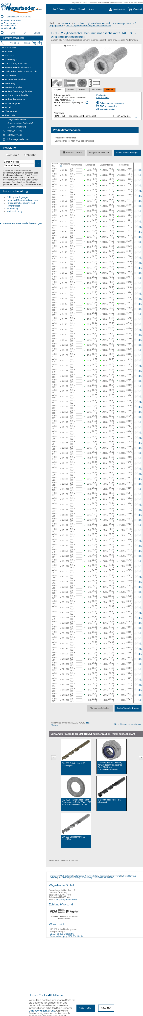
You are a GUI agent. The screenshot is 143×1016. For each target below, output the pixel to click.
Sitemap (53, 878)
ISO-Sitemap (75, 878)
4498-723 (54, 484)
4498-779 (54, 628)
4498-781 (54, 633)
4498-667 (54, 340)
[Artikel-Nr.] (14, 43)
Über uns (133, 3)
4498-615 (54, 206)
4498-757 (54, 571)
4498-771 (54, 607)
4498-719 (54, 473)
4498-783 (54, 638)
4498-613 (54, 201)
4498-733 (54, 509)
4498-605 (54, 180)
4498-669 (54, 345)
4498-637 (54, 262)
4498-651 (54, 298)
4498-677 (54, 365)
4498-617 (54, 211)
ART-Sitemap (87, 878)
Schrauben (78, 23)
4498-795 (54, 669)
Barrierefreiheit (115, 876)
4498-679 (54, 370)
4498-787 (54, 648)
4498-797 (54, 674)
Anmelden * (13, 155)
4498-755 (54, 566)
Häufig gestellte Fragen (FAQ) (21, 203)
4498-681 (54, 376)
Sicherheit (93, 3)
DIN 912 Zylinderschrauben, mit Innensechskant (88, 26)
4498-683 (54, 381)
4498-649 (54, 293)
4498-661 (54, 324)
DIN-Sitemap (63, 878)
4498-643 (54, 278)
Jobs (126, 3)
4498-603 (54, 175)
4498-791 (54, 659)
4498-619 (54, 216)
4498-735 (54, 514)
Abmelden (31, 155)
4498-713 (54, 458)
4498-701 (54, 427)
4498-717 (54, 468)
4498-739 (54, 525)
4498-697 (54, 417)
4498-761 (54, 581)
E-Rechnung (13, 209)
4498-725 (54, 489)
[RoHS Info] (72, 100)
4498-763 (54, 587)
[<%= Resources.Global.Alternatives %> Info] (136, 116)
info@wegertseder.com (66, 899)
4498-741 (54, 530)
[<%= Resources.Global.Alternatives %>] (92, 116)
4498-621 (54, 221)
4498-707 (54, 442)
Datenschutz (103, 3)
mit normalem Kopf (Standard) (121, 23)
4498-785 (54, 643)
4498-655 (54, 309)
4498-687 (54, 391)
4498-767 (54, 597)
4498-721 (54, 478)
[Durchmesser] (25, 33)
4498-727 (54, 494)
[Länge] (37, 33)
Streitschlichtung (15, 211)
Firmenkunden (13, 206)
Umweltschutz (116, 3)
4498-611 (54, 195)
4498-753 (54, 561)
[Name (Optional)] (19, 165)
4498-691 (54, 401)
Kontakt (110, 878)
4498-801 (54, 684)
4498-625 (54, 231)
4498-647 (54, 288)
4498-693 (54, 406)
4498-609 (54, 190)
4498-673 (54, 355)
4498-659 (54, 319)
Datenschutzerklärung (42, 1010)
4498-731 (54, 504)
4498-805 (54, 695)
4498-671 (54, 350)
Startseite (65, 23)
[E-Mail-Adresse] (19, 161)
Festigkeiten (101, 95)
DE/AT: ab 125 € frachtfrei (62, 934)
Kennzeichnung (103, 97)
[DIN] (13, 33)
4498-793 (54, 664)
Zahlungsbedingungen (17, 197)
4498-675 (54, 360)
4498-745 (54, 540)
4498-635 (54, 257)
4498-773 (54, 612)
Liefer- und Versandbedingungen (22, 200)
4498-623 (54, 226)
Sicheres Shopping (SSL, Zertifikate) (66, 936)
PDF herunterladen (106, 106)
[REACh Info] (87, 102)
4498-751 (54, 556)
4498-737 (54, 520)
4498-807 (54, 700)
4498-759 (54, 576)
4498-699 (54, 422)
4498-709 (54, 448)
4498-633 (54, 252)
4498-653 (54, 303)
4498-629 (54, 242)
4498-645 (54, 283)
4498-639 (54, 267)
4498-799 (54, 679)
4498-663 (54, 329)
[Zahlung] (64, 920)
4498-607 (54, 185)
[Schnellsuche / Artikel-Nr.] (24, 16)
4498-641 (54, 273)
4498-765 (54, 592)
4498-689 (54, 396)
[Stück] (27, 43)
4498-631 (54, 247)
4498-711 (54, 453)
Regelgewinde (56, 26)
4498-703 (54, 432)
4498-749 (54, 551)
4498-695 (54, 412)
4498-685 (54, 386)
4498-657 (54, 314)
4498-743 (54, 535)
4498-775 (54, 617)
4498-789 (54, 653)
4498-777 (54, 623)
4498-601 (54, 170)
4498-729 (54, 499)
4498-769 (54, 602)
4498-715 (54, 463)
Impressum (77, 3)
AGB (85, 3)
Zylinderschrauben (95, 23)
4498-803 (54, 689)
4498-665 (54, 334)
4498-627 (54, 237)
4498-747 (54, 545)
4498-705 (54, 437)
